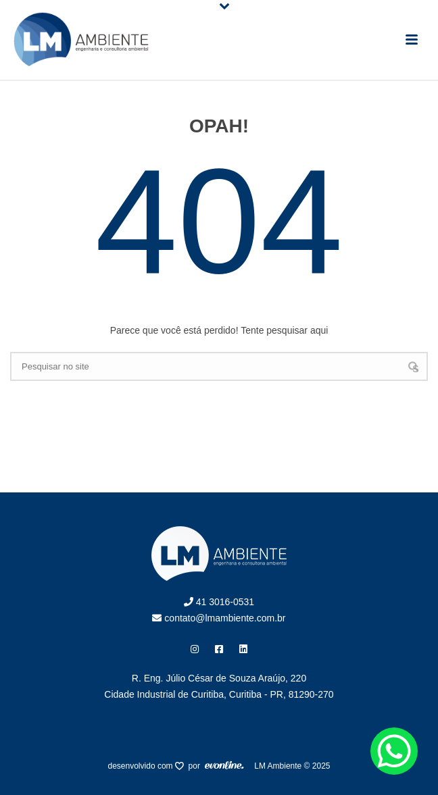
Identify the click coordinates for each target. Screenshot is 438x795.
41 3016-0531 (219, 601)
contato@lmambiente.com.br (218, 618)
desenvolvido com (141, 766)
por (197, 766)
